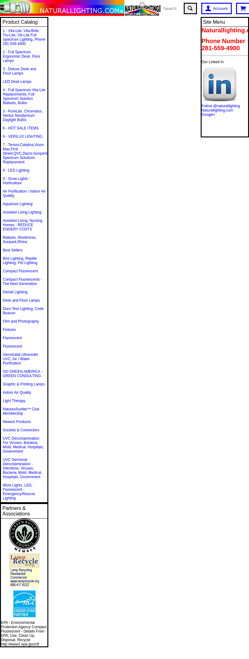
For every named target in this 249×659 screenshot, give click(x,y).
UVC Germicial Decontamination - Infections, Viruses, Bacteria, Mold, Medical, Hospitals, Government (22, 468)
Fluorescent (12, 346)
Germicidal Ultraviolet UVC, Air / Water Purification (20, 358)
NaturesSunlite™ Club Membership (21, 411)
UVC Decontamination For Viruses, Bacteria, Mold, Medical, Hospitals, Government (23, 445)
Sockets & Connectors (21, 430)
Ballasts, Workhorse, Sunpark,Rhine (20, 239)
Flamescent (12, 338)
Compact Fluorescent (20, 271)
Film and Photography (21, 321)
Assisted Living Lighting (22, 212)
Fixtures (9, 329)
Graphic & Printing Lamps (24, 384)
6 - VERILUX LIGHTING (22, 136)
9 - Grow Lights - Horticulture (16, 181)
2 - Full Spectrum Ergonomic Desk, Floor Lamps (21, 56)
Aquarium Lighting (18, 204)
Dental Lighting (15, 292)
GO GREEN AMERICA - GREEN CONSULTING (22, 373)
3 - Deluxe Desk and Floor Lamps (19, 71)
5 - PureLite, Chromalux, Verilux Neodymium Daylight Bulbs (23, 115)
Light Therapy (14, 401)
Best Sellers (12, 250)
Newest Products (17, 422)
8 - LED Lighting (16, 170)
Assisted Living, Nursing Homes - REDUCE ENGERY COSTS (22, 224)
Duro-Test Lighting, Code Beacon (23, 311)
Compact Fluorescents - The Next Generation (22, 281)
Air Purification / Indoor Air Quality (24, 193)
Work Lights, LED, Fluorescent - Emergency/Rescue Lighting (19, 491)
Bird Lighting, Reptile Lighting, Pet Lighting (20, 260)
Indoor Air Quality (17, 392)
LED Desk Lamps (17, 81)
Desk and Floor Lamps (21, 300)
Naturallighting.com (217, 110)
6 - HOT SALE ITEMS (20, 128)
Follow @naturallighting (221, 106)
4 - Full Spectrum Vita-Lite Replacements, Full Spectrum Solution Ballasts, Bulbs (24, 96)
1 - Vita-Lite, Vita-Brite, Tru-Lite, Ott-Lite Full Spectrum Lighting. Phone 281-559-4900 (24, 37)
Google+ (209, 114)
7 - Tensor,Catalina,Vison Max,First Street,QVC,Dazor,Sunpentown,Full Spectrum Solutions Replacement (25, 153)
